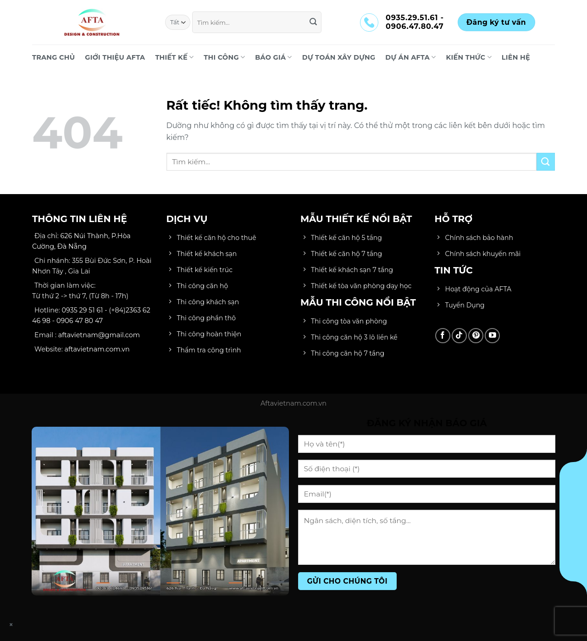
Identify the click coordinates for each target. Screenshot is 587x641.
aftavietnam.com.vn (97, 349)
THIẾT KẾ (174, 57)
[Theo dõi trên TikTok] (459, 335)
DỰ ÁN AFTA (410, 57)
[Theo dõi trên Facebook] (442, 335)
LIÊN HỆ (516, 57)
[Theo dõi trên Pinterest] (475, 335)
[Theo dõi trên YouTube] (492, 335)
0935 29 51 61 (82, 310)
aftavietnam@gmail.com (99, 335)
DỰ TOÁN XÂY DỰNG (339, 57)
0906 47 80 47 (79, 321)
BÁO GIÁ (273, 57)
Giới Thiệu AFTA (115, 57)
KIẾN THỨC (469, 57)
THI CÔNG (224, 57)
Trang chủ (53, 57)
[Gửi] (313, 22)
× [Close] (11, 624)
